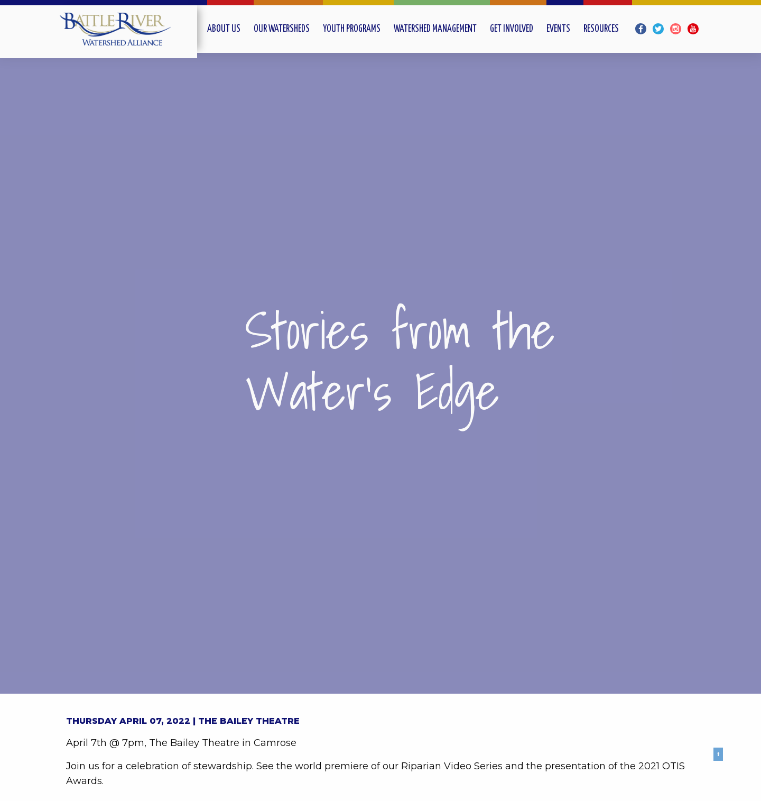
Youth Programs (351, 29)
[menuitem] (230, 29)
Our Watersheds (282, 29)
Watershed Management (435, 29)
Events (558, 29)
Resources (601, 29)
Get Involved (511, 29)
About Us (223, 29)
